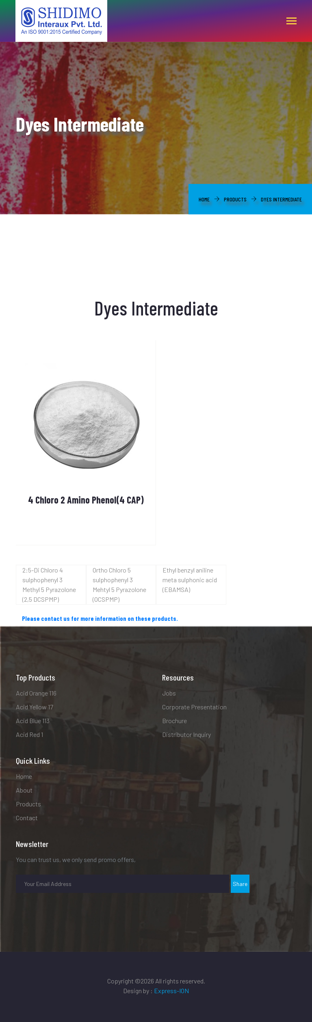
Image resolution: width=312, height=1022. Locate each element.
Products (235, 199)
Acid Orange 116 (36, 693)
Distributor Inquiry (186, 734)
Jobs (169, 693)
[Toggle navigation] (291, 21)
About (24, 790)
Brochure (174, 720)
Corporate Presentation (194, 707)
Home (204, 199)
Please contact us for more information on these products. (100, 618)
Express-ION (171, 990)
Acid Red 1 (29, 734)
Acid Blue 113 (33, 720)
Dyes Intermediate (281, 199)
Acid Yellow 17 (34, 707)
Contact (27, 817)
